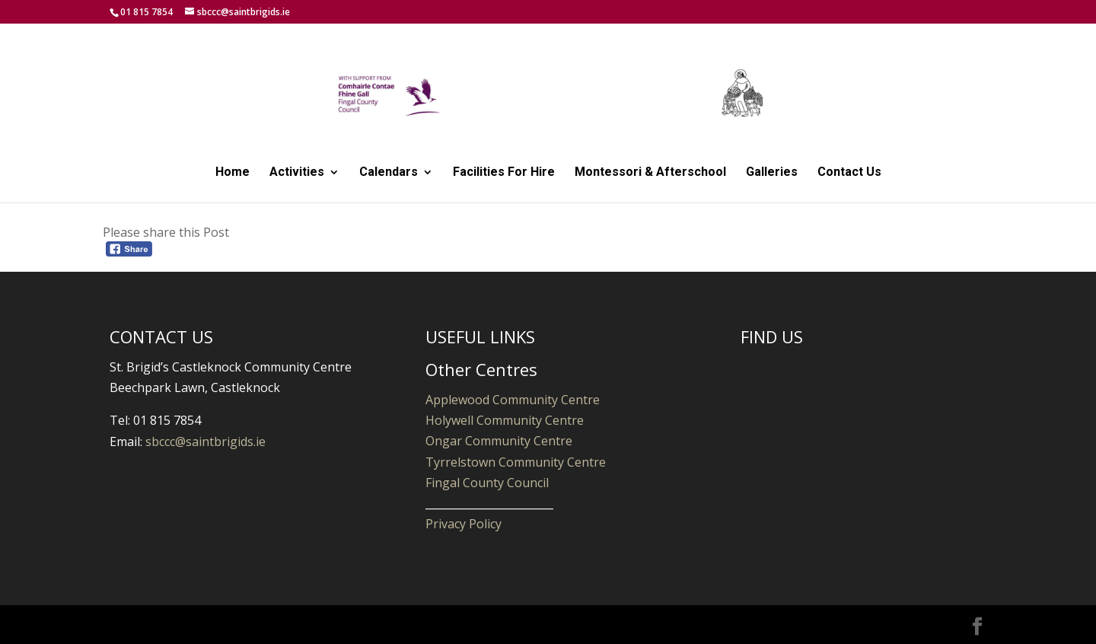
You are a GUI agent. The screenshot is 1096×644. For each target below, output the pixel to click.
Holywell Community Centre (504, 420)
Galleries (772, 173)
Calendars (388, 173)
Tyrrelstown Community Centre (515, 462)
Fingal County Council (487, 482)
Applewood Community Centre (512, 399)
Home (232, 173)
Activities (296, 173)
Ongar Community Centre (498, 440)
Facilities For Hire (504, 173)
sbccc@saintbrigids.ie (205, 441)
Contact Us (849, 173)
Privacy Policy (463, 523)
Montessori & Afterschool (650, 173)
